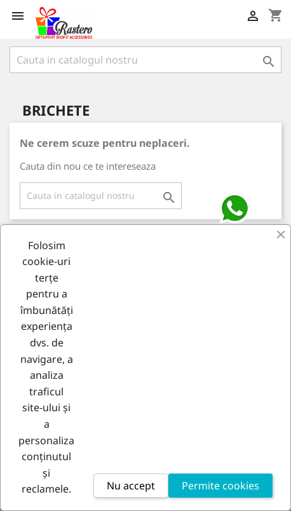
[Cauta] (145, 59)
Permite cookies (220, 486)
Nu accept (131, 486)
